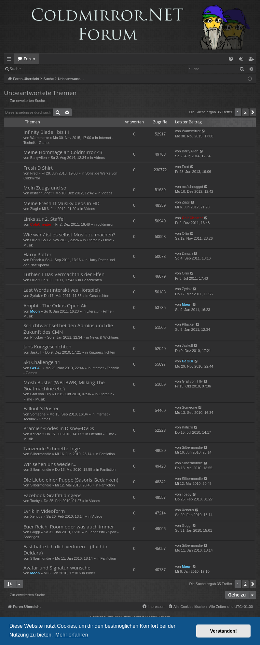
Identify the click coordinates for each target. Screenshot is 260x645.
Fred (34, 173)
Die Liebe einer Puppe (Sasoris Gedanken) (70, 479)
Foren (29, 59)
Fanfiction (107, 454)
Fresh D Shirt (38, 167)
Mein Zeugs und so (44, 187)
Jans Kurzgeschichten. (48, 346)
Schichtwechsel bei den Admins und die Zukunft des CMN (68, 328)
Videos (99, 158)
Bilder (90, 573)
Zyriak (35, 296)
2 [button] (245, 112)
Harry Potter (37, 254)
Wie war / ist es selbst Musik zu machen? (69, 234)
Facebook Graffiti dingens (52, 495)
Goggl (35, 532)
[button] (253, 112)
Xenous (36, 516)
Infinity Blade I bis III (46, 132)
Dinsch (35, 260)
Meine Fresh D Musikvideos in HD (61, 203)
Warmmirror (39, 138)
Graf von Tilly (40, 394)
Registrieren (69, 69)
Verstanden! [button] (223, 631)
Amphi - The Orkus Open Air (55, 305)
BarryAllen (38, 158)
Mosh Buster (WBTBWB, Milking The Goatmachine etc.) (64, 385)
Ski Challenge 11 (42, 362)
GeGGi (36, 368)
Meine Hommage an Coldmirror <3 (63, 152)
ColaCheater (40, 224)
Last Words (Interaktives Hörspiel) (61, 290)
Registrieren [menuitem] (252, 60)
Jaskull (35, 352)
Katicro (35, 434)
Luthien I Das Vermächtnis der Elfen (63, 274)
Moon (35, 311)
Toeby (35, 501)
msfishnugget (40, 193)
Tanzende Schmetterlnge (51, 448)
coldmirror (106, 224)
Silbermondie (40, 454)
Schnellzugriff (10, 60)
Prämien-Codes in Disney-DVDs (58, 428)
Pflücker (36, 337)
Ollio (33, 240)
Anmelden (39, 69)
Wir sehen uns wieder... (49, 464)
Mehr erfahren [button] (71, 635)
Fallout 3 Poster (41, 408)
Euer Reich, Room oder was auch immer (68, 526)
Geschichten (92, 280)
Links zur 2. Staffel (44, 219)
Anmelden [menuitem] (242, 60)
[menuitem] (231, 58)
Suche (15, 69)
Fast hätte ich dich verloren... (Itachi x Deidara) (65, 549)
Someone (38, 414)
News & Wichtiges (104, 337)
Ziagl (34, 209)
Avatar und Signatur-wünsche (56, 567)
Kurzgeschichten (102, 352)
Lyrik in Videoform (44, 511)
